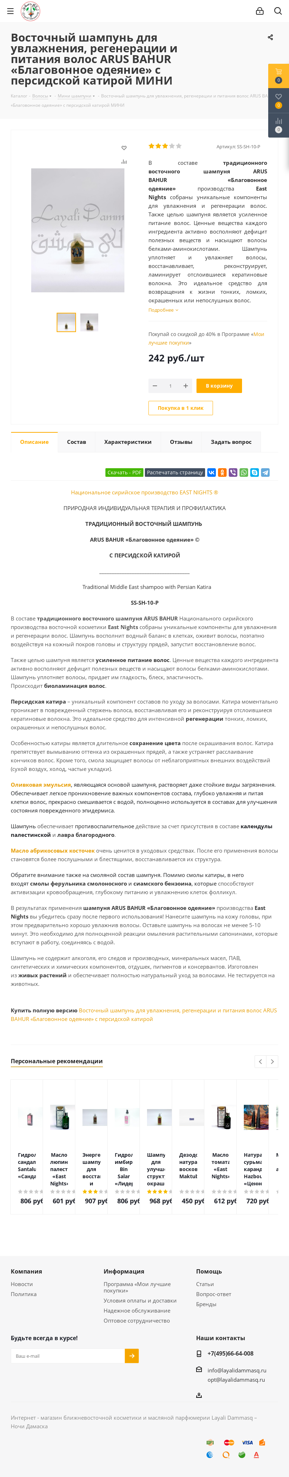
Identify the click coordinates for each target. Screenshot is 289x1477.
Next (272, 1062)
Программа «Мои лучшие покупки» (137, 1287)
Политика (24, 1294)
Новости (22, 1283)
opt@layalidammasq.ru (236, 1379)
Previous (261, 1062)
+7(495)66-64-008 (231, 1353)
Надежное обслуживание (137, 1310)
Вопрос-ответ (213, 1294)
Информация (124, 1271)
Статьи (205, 1283)
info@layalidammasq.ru (237, 1370)
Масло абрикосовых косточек (53, 850)
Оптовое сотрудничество (137, 1320)
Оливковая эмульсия (41, 784)
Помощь (209, 1271)
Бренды (206, 1304)
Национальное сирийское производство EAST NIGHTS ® (144, 492)
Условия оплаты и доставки (140, 1300)
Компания (26, 1271)
